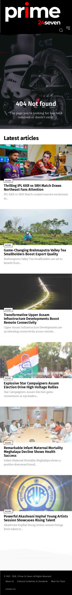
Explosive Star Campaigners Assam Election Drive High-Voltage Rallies (31, 385)
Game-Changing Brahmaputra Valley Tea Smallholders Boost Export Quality (35, 252)
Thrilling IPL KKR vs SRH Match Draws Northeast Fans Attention (32, 188)
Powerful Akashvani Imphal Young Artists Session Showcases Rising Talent (36, 518)
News (8, 181)
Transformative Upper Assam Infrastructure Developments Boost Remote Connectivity (31, 319)
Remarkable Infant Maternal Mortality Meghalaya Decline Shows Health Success (33, 452)
